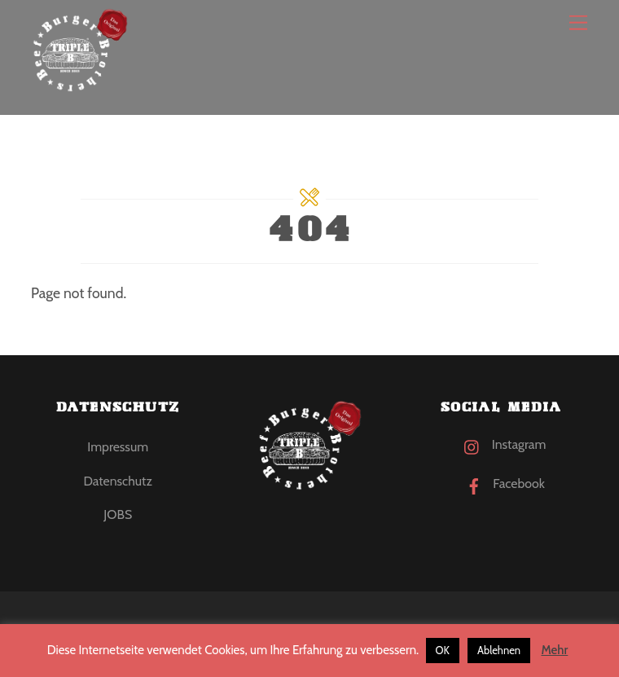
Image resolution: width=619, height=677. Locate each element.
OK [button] (443, 650)
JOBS (117, 514)
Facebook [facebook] (501, 483)
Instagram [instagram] (501, 444)
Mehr (554, 650)
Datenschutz (117, 481)
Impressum (117, 447)
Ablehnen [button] (498, 650)
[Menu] (578, 22)
